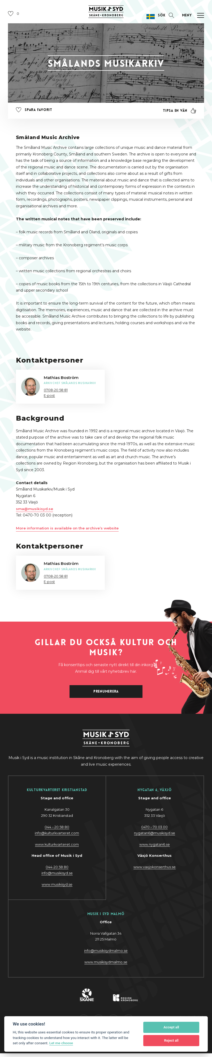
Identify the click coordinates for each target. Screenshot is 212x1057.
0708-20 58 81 (56, 392)
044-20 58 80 (57, 870)
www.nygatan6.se (154, 848)
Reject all (171, 1040)
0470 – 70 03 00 (154, 830)
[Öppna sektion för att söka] (165, 17)
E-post (49, 397)
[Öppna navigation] (191, 17)
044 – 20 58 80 (57, 830)
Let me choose (61, 1043)
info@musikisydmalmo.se (106, 954)
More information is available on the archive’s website (69, 530)
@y (57, 876)
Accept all (171, 1027)
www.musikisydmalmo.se (105, 965)
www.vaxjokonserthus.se (154, 870)
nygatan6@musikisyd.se (154, 836)
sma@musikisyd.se (34, 511)
